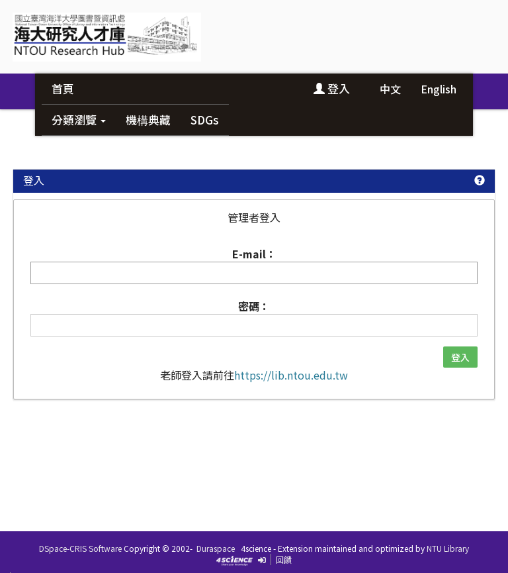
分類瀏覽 (79, 119)
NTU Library (448, 548)
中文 (390, 89)
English (438, 89)
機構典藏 (148, 119)
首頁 (63, 88)
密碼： (254, 306)
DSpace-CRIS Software (80, 548)
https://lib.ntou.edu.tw (291, 375)
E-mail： (254, 254)
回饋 (284, 559)
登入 (332, 88)
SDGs (204, 119)
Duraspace (215, 548)
